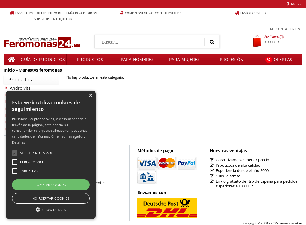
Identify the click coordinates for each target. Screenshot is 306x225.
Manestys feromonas (40, 70)
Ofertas (278, 60)
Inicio (9, 70)
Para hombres (137, 59)
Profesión (232, 59)
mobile (293, 4)
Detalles (18, 142)
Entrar (296, 29)
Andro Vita (20, 88)
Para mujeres (184, 59)
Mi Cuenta (278, 29)
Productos (90, 59)
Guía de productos (43, 59)
